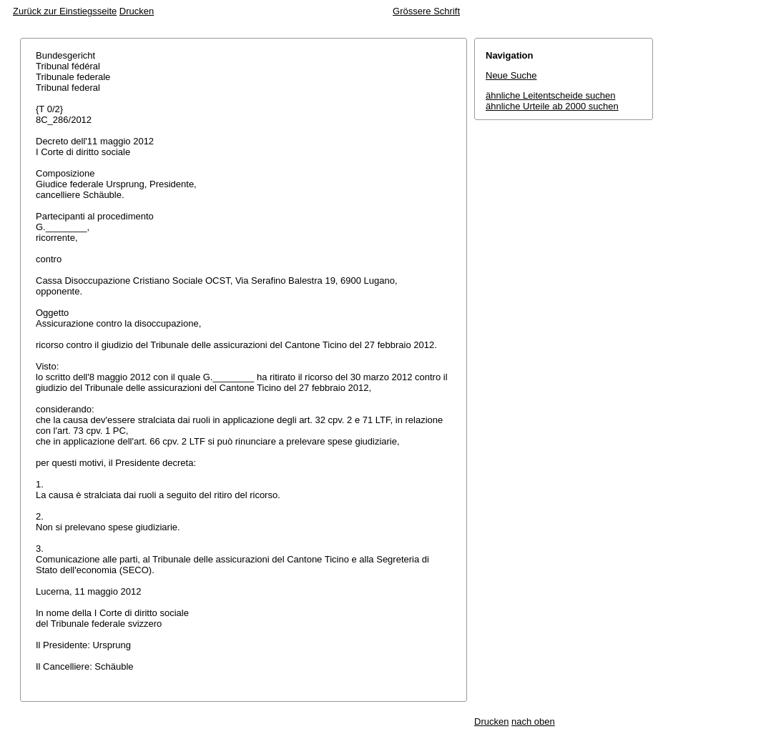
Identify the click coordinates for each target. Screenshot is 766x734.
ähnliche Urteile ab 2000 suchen (552, 106)
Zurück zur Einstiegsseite (65, 11)
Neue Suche (511, 75)
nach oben (533, 721)
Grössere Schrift (426, 11)
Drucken (136, 11)
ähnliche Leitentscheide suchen (550, 95)
